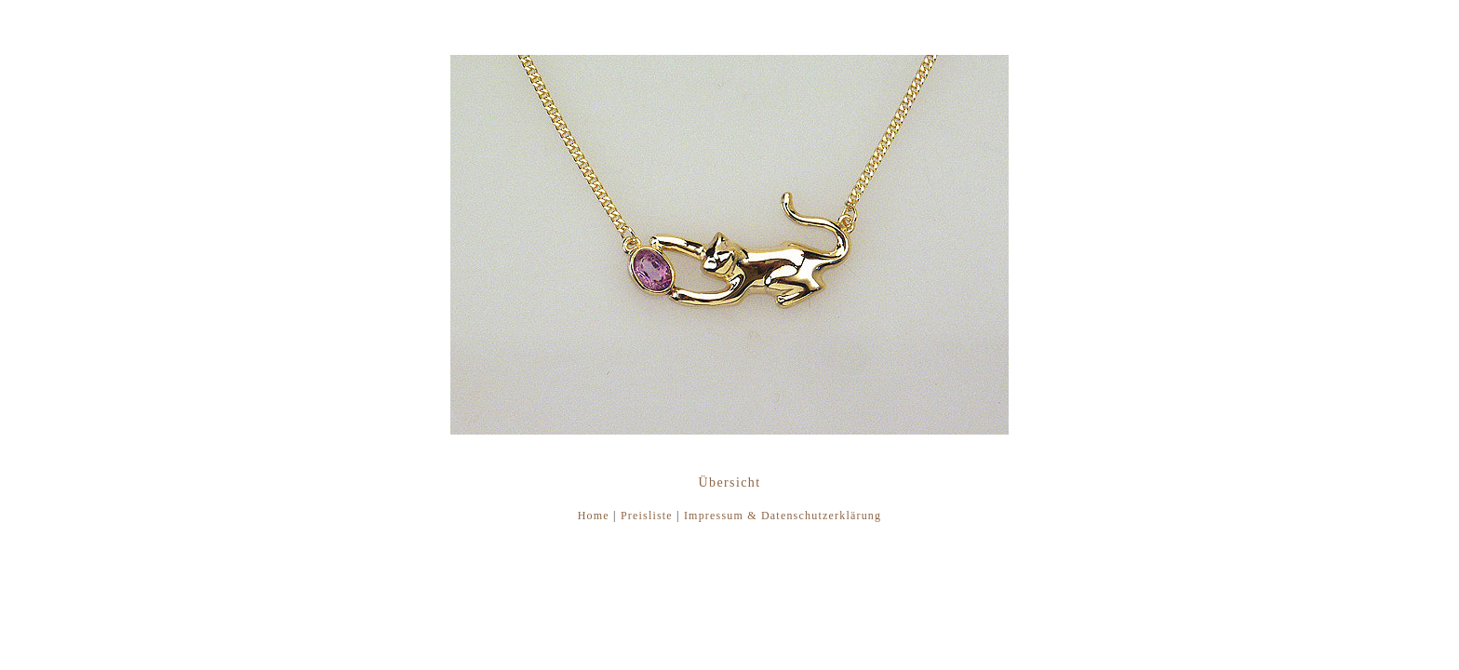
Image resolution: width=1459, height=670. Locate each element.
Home (593, 515)
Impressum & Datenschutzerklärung (782, 515)
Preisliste (647, 515)
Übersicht (729, 482)
